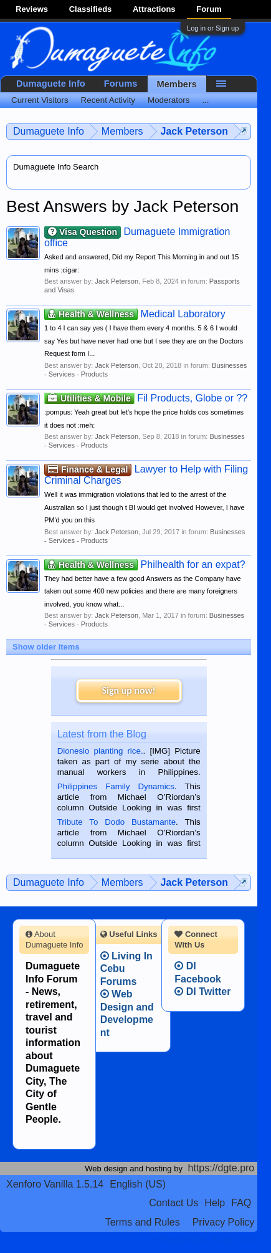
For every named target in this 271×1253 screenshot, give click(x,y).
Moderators (168, 100)
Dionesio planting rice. (100, 751)
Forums (121, 84)
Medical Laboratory (135, 314)
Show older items (46, 646)
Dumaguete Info (50, 84)
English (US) (138, 1184)
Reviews (32, 9)
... (205, 100)
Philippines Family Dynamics (115, 786)
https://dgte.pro (221, 1168)
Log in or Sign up (213, 28)
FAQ (241, 1203)
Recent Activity (108, 100)
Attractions (154, 9)
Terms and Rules (142, 1222)
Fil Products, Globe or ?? (145, 398)
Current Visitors (40, 100)
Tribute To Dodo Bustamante (116, 822)
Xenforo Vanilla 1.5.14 (54, 1184)
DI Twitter (202, 991)
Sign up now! (128, 690)
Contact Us (173, 1203)
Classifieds (90, 9)
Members (177, 84)
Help (214, 1203)
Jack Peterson (116, 281)
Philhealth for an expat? (144, 564)
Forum (208, 9)
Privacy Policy (224, 1222)
